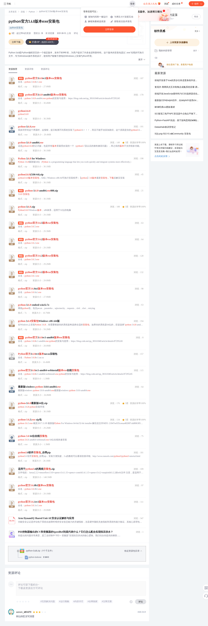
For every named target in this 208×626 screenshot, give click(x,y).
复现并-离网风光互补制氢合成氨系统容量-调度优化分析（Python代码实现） (177, 87)
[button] (141, 59)
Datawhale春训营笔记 (165, 127)
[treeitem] (79, 554)
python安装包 (16, 28)
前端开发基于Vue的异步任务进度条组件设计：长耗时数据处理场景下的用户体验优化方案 (177, 81)
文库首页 (13, 12)
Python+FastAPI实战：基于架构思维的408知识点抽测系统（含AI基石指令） (177, 121)
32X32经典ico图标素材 (165, 107)
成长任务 (177, 3)
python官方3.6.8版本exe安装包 (34, 22)
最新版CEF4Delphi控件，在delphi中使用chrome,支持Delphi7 (177, 101)
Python (32, 12)
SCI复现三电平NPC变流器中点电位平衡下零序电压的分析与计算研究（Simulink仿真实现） (177, 114)
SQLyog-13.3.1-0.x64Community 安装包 (173, 134)
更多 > (197, 31)
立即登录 (109, 29)
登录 (132, 3)
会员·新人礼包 (152, 3)
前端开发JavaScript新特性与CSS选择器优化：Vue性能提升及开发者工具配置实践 (177, 94)
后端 (23, 12)
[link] (13, 12)
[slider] (23, 601)
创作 (196, 3)
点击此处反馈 (162, 156)
